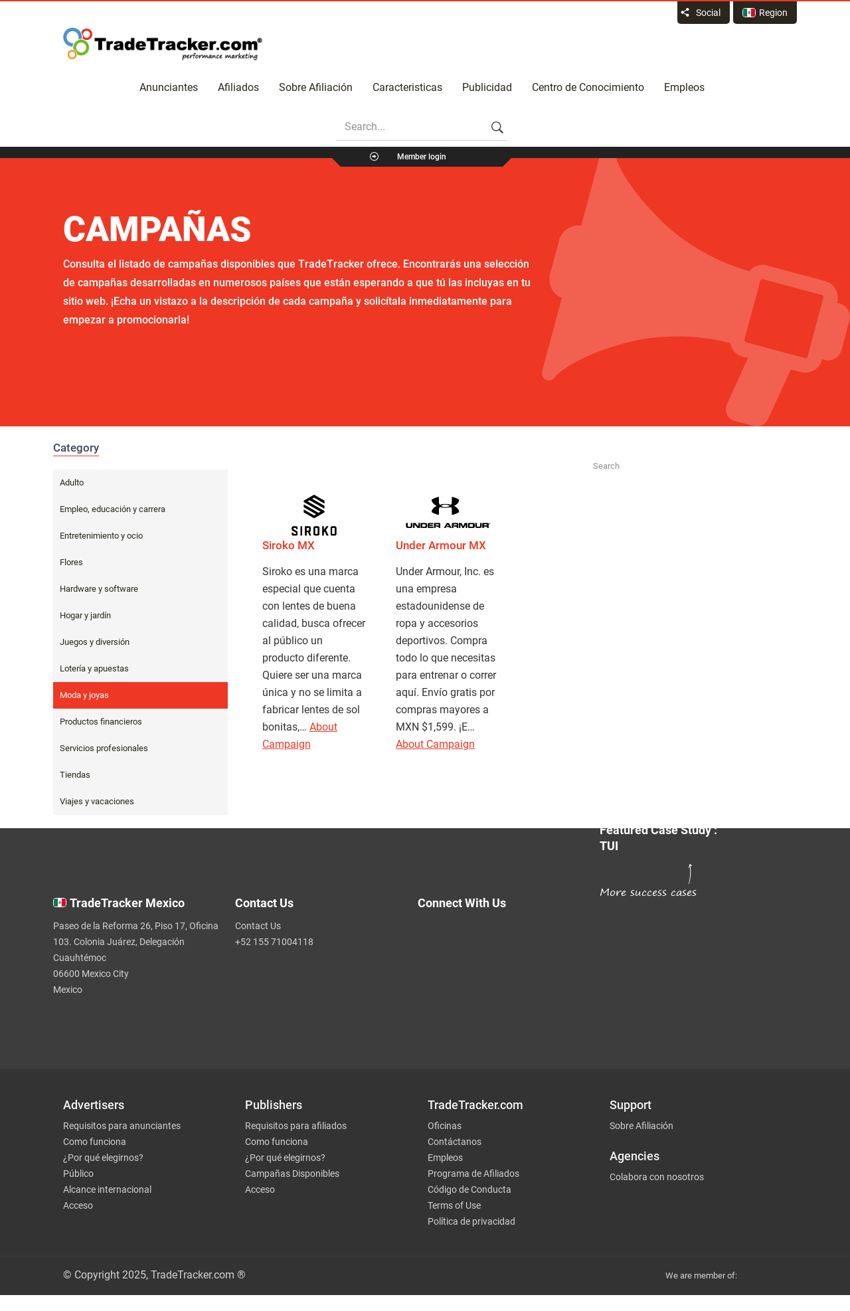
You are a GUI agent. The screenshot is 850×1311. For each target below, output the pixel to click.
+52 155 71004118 (274, 941)
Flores (71, 562)
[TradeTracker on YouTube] (505, 1014)
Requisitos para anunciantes (122, 1125)
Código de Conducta (469, 1189)
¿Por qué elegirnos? (103, 1157)
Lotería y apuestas (94, 668)
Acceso (78, 1205)
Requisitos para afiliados (296, 1125)
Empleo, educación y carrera (112, 509)
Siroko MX (288, 545)
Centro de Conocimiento (588, 87)
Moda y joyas (84, 695)
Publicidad (487, 87)
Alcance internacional (107, 1189)
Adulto (72, 482)
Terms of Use (454, 1205)
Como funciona (94, 1141)
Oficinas (445, 1125)
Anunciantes (168, 87)
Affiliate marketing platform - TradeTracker (162, 44)
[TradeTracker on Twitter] (500, 940)
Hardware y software (99, 589)
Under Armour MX (441, 545)
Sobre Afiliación (316, 87)
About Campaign (435, 744)
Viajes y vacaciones (97, 801)
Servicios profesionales (104, 748)
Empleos (684, 87)
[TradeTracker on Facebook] (500, 966)
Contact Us (258, 925)
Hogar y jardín (85, 615)
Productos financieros (101, 722)
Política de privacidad (471, 1221)
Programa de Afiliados (473, 1173)
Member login (421, 156)
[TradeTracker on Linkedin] (500, 993)
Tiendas (75, 775)
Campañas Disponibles (292, 1173)
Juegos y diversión (94, 642)
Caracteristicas (407, 87)
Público (78, 1173)
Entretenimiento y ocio (101, 536)
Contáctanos (454, 1141)
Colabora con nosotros (657, 1177)
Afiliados (238, 87)
